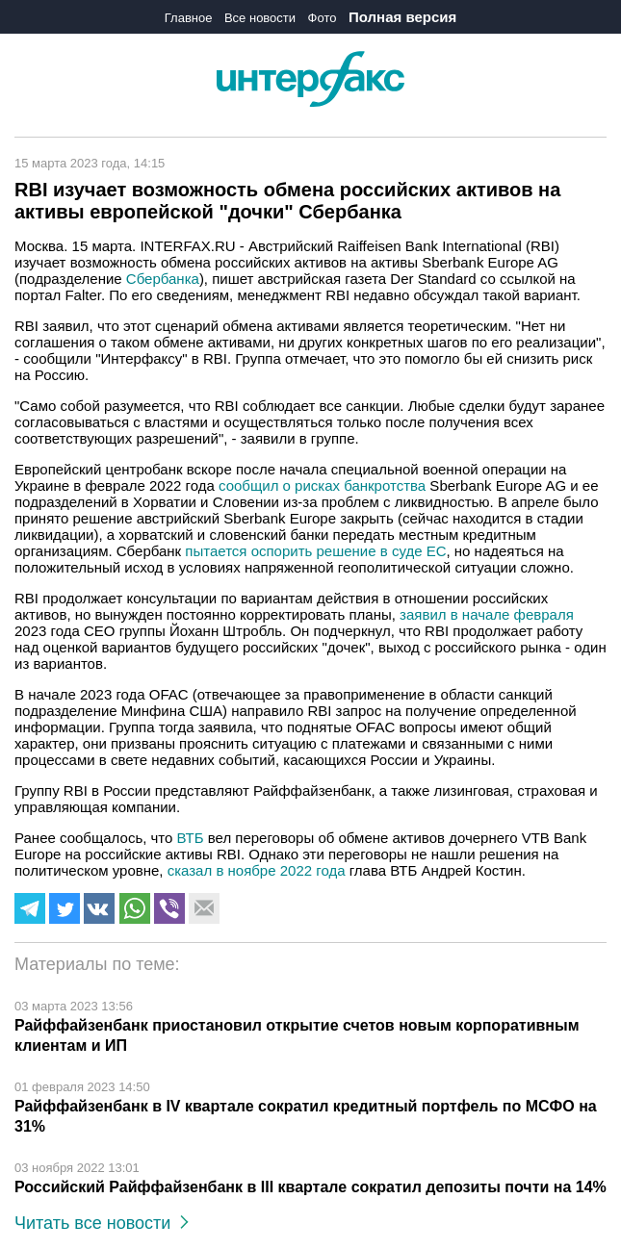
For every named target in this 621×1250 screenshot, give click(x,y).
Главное (189, 18)
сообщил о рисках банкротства (322, 485)
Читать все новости (101, 1223)
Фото (322, 18)
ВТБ (190, 837)
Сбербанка (162, 278)
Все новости (260, 18)
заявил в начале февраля (487, 614)
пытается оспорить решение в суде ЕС (315, 551)
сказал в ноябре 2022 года (257, 870)
